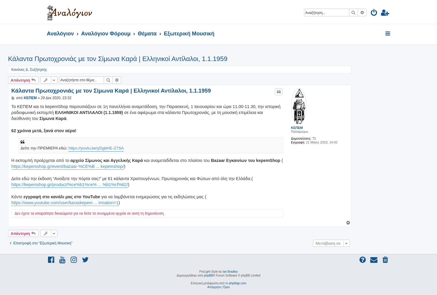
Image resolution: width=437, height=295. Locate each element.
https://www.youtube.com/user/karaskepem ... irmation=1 (65, 202)
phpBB (208, 275)
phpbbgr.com (237, 283)
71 (314, 138)
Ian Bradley (230, 271)
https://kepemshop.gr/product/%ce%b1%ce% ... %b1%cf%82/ (69, 184)
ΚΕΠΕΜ (297, 127)
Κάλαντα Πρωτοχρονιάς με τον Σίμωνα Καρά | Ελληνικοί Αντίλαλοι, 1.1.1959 (117, 59)
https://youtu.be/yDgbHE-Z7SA (96, 148)
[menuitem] (374, 13)
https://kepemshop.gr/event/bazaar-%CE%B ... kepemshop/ (67, 166)
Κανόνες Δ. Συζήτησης (29, 70)
